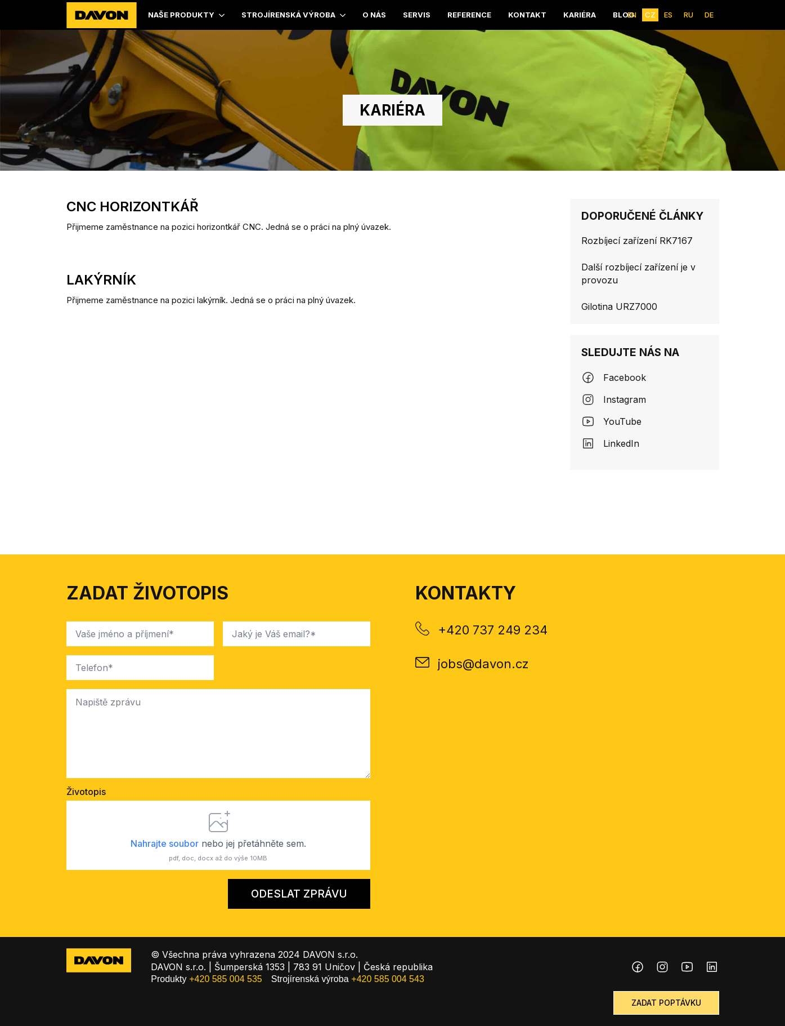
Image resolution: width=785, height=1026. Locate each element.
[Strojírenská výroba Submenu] (343, 15)
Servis (416, 14)
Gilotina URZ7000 (619, 306)
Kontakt (527, 14)
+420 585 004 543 (387, 979)
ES (668, 14)
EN (631, 14)
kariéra (579, 14)
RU (688, 14)
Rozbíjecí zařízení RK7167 (637, 240)
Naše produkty (181, 14)
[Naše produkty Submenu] (222, 15)
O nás (374, 14)
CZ (650, 14)
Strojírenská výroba (288, 14)
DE (709, 14)
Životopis (86, 791)
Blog (624, 14)
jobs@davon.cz (483, 663)
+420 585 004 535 (225, 979)
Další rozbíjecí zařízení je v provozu (638, 273)
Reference (469, 14)
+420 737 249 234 (493, 630)
